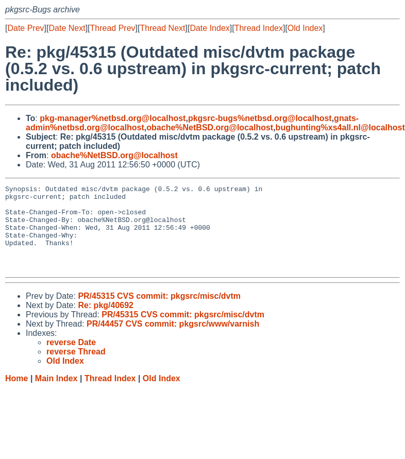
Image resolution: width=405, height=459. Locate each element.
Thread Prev (113, 28)
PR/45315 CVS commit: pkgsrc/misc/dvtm (159, 313)
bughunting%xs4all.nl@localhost (340, 127)
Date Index (209, 28)
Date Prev (25, 28)
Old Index (305, 28)
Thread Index (258, 28)
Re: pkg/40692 (105, 322)
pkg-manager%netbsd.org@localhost (112, 118)
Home (16, 395)
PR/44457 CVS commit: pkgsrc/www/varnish (173, 340)
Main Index (56, 395)
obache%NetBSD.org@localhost (209, 127)
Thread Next (162, 28)
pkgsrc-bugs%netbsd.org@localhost (260, 118)
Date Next (66, 28)
